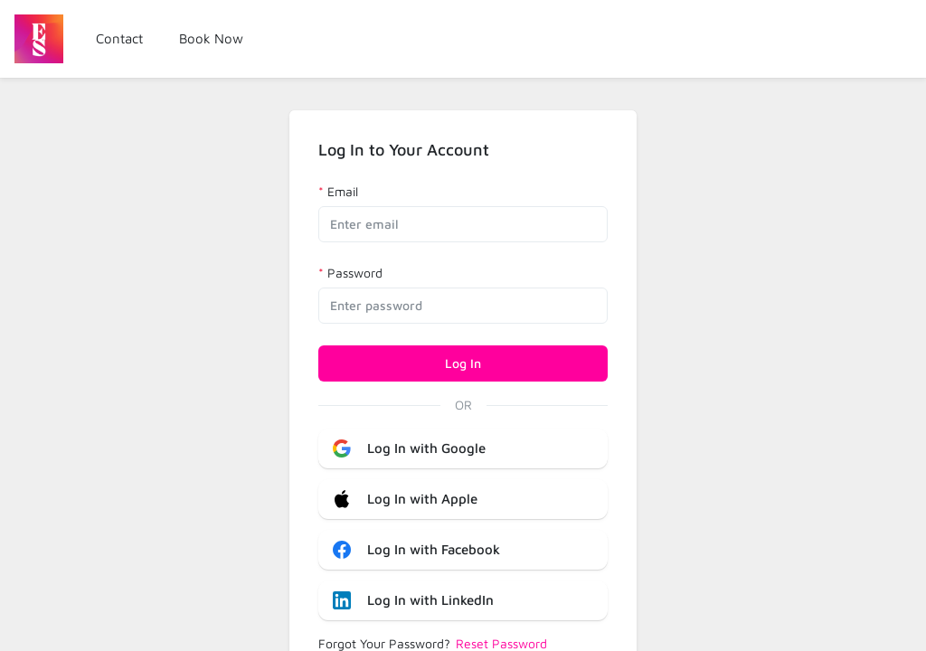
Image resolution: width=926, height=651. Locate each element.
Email (342, 191)
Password (355, 272)
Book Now (211, 38)
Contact (119, 38)
